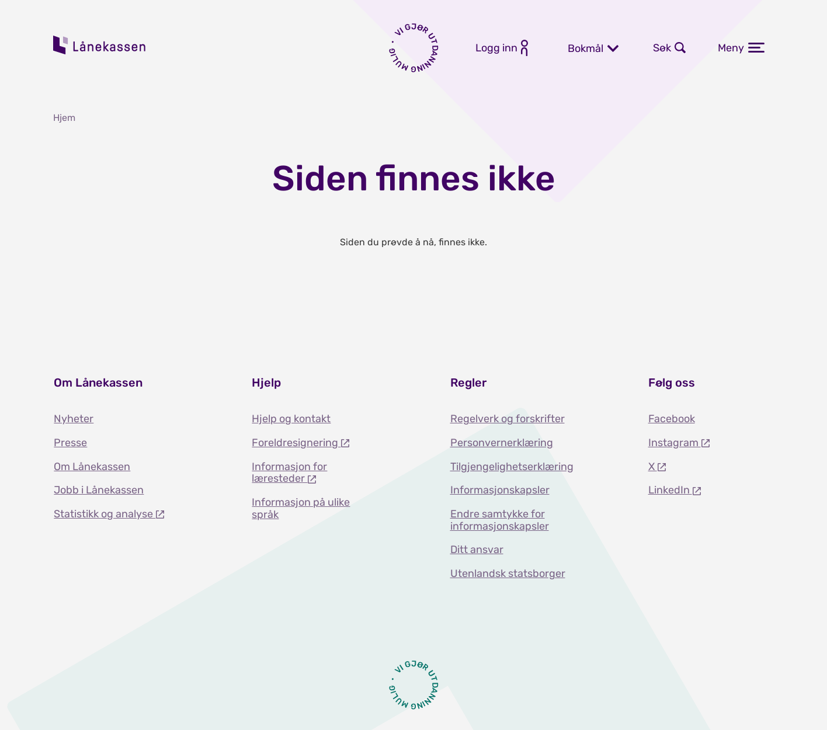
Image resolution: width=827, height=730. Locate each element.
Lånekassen (100, 45)
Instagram (674, 442)
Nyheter (73, 418)
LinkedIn (670, 490)
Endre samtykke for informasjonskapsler (499, 520)
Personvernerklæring (501, 442)
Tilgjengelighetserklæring (512, 466)
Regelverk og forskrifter (507, 418)
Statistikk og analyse (104, 513)
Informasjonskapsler (500, 490)
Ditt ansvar (476, 549)
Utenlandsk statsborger (507, 573)
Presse (70, 442)
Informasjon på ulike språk (301, 508)
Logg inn (496, 47)
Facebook (671, 418)
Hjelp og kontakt (291, 418)
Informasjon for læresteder (289, 472)
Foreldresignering (296, 442)
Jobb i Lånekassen (99, 490)
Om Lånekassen (92, 466)
